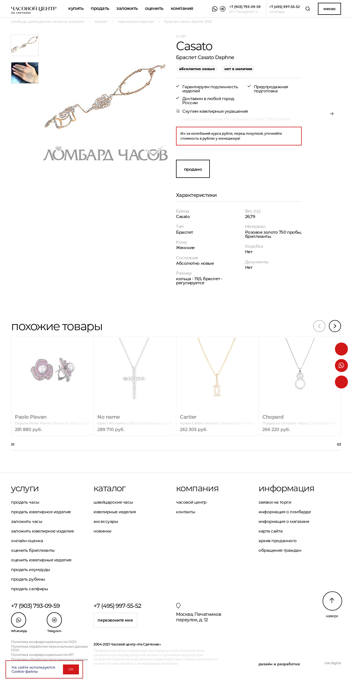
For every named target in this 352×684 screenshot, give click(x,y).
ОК (70, 669)
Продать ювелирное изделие (41, 512)
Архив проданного (277, 541)
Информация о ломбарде (284, 512)
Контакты (185, 512)
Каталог (109, 488)
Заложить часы (26, 521)
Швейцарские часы (113, 502)
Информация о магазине (283, 521)
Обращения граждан (279, 550)
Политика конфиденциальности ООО (43, 642)
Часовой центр (191, 502)
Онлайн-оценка (27, 541)
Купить (75, 8)
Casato (183, 216)
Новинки (102, 531)
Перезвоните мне (115, 620)
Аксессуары (106, 521)
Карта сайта (270, 531)
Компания (182, 8)
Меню (329, 8)
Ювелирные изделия (115, 512)
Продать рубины (28, 579)
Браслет (184, 232)
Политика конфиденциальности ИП (42, 655)
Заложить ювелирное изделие (42, 531)
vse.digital (332, 663)
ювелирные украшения (223, 111)
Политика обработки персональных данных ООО (49, 648)
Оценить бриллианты (33, 550)
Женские (185, 247)
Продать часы (25, 502)
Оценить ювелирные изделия (41, 560)
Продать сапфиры (29, 589)
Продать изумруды (30, 569)
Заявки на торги (274, 502)
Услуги (24, 488)
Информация (286, 488)
